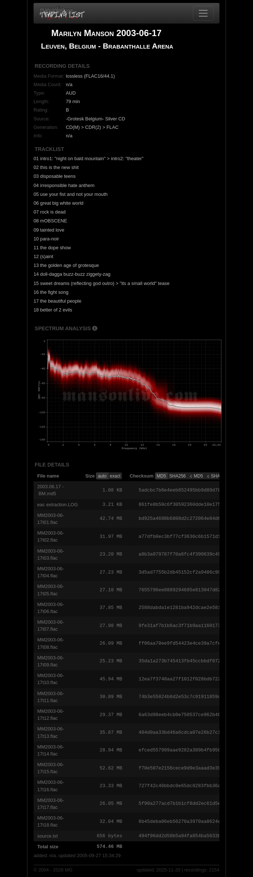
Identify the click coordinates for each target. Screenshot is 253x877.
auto (102, 476)
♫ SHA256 (216, 476)
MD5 (161, 476)
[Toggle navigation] (203, 13)
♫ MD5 (196, 476)
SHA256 (177, 476)
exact (115, 476)
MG (69, 870)
